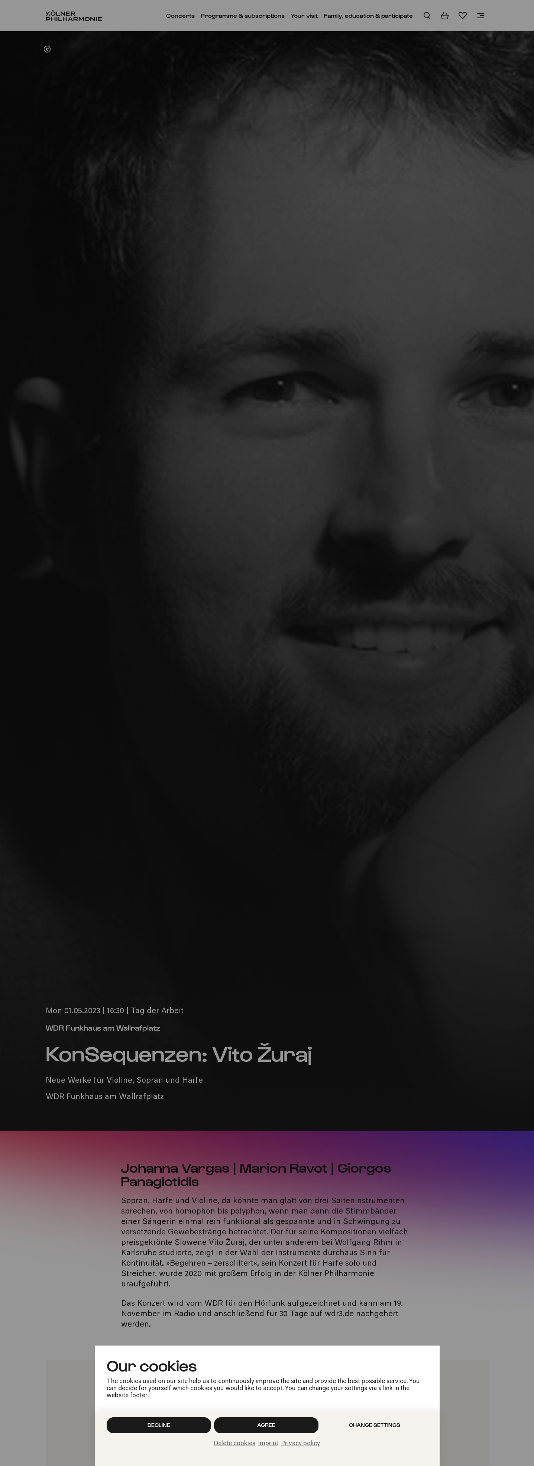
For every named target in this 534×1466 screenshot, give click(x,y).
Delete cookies (234, 1444)
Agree (266, 1425)
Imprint (268, 1444)
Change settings (374, 1425)
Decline (159, 1425)
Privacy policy (300, 1444)
